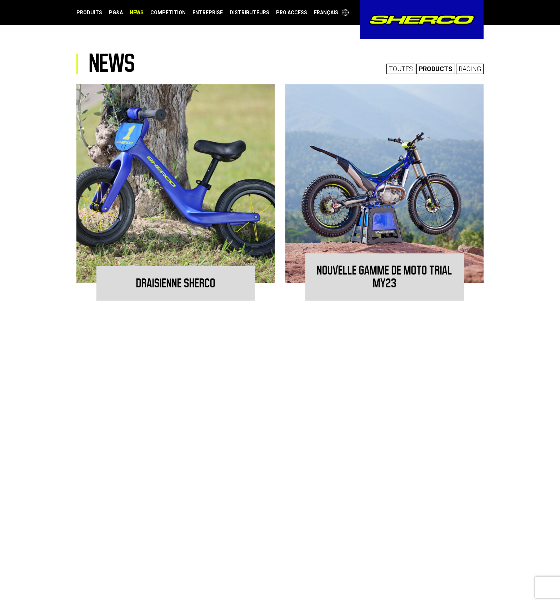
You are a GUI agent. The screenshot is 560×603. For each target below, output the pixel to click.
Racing (470, 69)
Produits (89, 12)
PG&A (116, 12)
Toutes (401, 69)
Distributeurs (249, 12)
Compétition (168, 12)
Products (435, 69)
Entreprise (207, 12)
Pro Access (291, 12)
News (137, 12)
